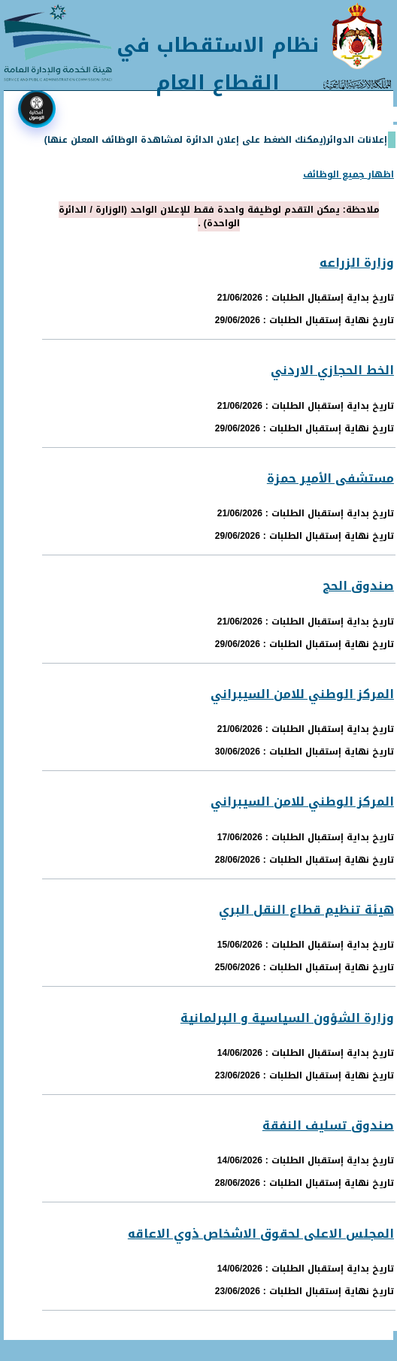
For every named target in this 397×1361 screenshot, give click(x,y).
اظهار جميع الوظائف (348, 174)
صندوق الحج (358, 585)
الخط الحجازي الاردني (332, 370)
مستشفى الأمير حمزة (330, 478)
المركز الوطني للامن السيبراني (302, 694)
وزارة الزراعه (357, 262)
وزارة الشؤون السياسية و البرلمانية (287, 1018)
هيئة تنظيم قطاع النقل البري (306, 909)
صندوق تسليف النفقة (328, 1125)
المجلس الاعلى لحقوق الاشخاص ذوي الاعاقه (261, 1233)
